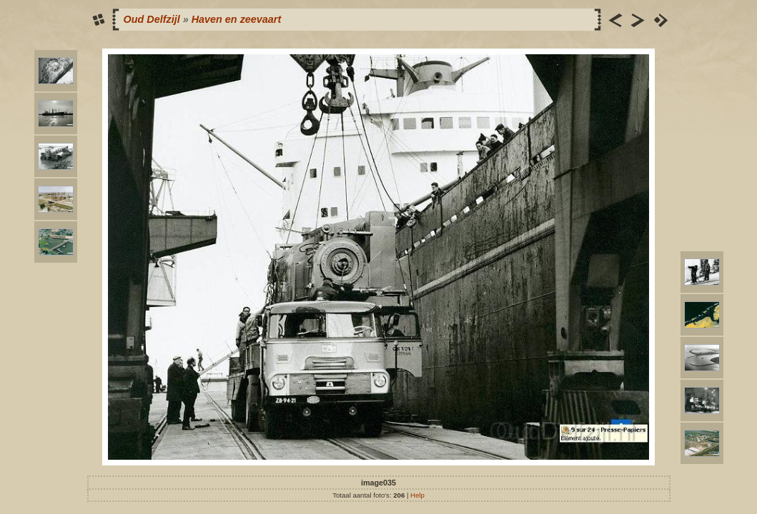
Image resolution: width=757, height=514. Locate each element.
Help (417, 495)
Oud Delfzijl (152, 19)
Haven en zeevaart (237, 19)
